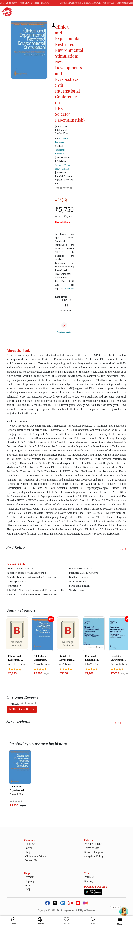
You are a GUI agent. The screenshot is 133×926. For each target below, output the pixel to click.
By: (61, 140)
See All (123, 549)
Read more (69, 288)
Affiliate (89, 876)
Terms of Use (91, 847)
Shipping (30, 880)
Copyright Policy (93, 856)
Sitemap (88, 880)
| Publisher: (62, 165)
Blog (27, 852)
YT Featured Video (35, 856)
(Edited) (59, 145)
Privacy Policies (93, 843)
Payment (29, 876)
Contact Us (31, 860)
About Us (30, 843)
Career (28, 847)
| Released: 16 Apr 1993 (61, 131)
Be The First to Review (22, 709)
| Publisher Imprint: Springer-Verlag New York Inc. (64, 178)
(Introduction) (62, 157)
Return (28, 885)
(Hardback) (61, 126)
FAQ (27, 889)
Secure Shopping (93, 852)
